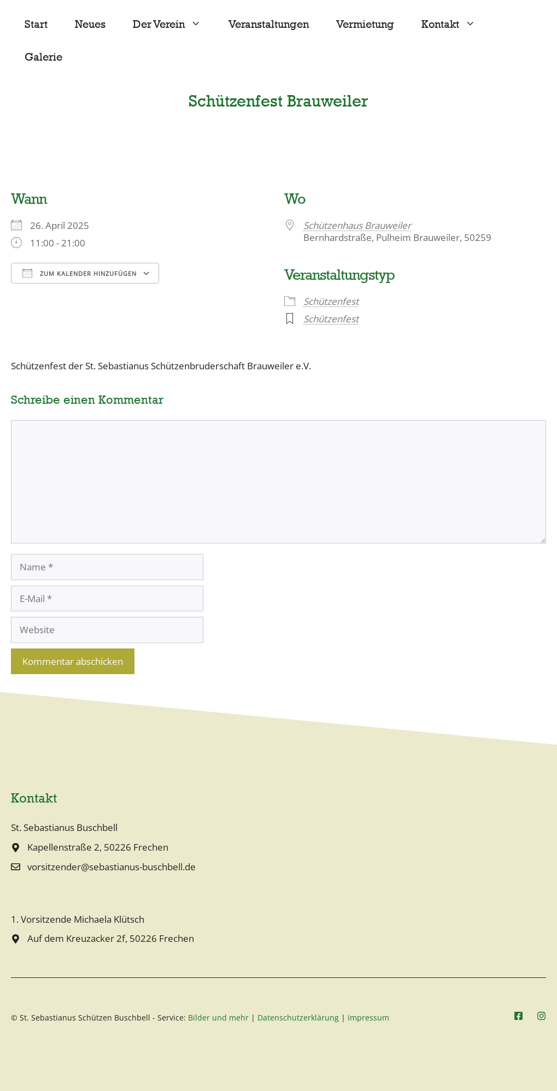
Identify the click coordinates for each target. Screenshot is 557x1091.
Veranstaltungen (268, 24)
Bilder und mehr (218, 1017)
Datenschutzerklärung (298, 1017)
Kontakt (455, 24)
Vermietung (365, 24)
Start (36, 24)
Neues (90, 24)
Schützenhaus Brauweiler (357, 225)
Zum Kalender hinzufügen (79, 273)
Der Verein (174, 24)
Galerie (43, 57)
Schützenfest (331, 301)
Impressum (368, 1017)
